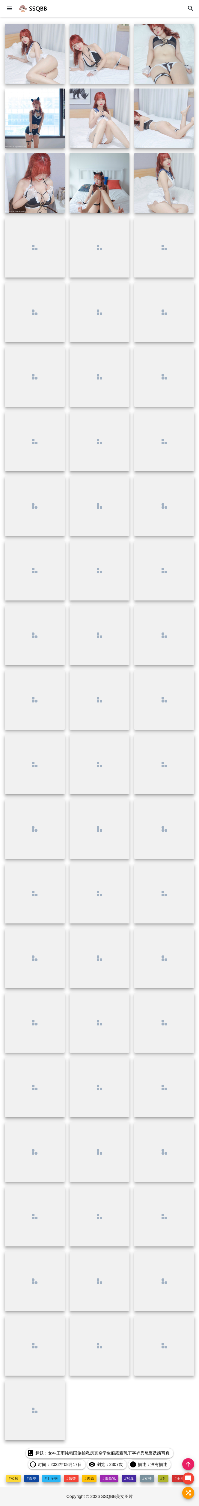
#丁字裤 (51, 1478)
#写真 (129, 1478)
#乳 (163, 1478)
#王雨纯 (181, 1478)
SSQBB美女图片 (117, 1496)
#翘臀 (71, 1478)
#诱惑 (89, 1478)
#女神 (147, 1478)
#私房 (13, 1478)
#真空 (31, 1478)
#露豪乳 (109, 1478)
